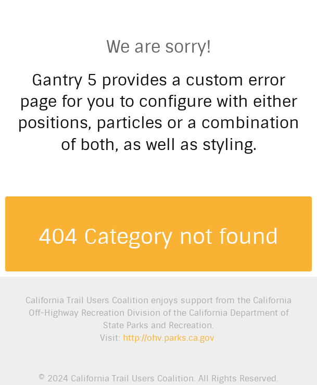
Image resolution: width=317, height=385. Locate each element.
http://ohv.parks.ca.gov (168, 337)
